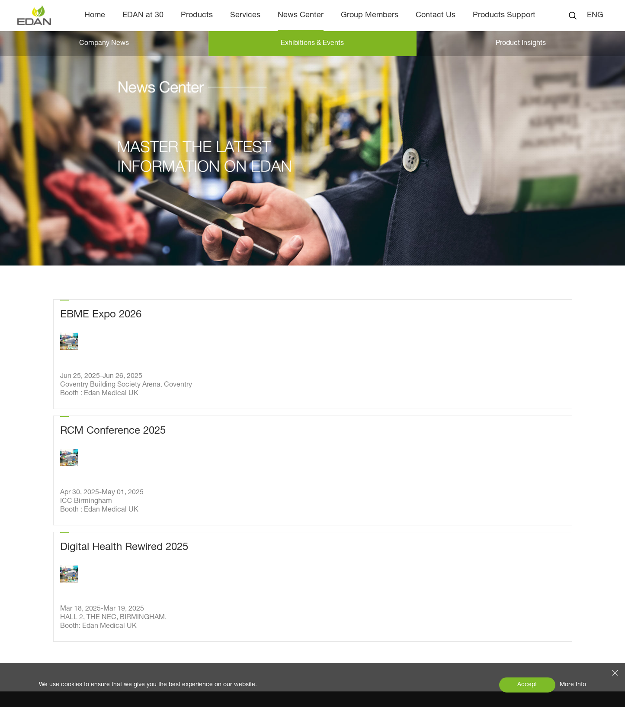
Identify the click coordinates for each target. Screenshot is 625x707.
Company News (104, 43)
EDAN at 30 (142, 15)
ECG (171, 555)
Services (245, 15)
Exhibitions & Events (312, 43)
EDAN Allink (183, 641)
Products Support (504, 15)
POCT (173, 589)
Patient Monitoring (192, 537)
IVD (169, 607)
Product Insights (78, 580)
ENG (595, 15)
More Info (573, 685)
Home (94, 15)
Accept (527, 685)
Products (197, 15)
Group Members (369, 15)
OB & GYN (180, 520)
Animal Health (186, 624)
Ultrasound (181, 572)
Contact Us (435, 15)
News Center (301, 15)
